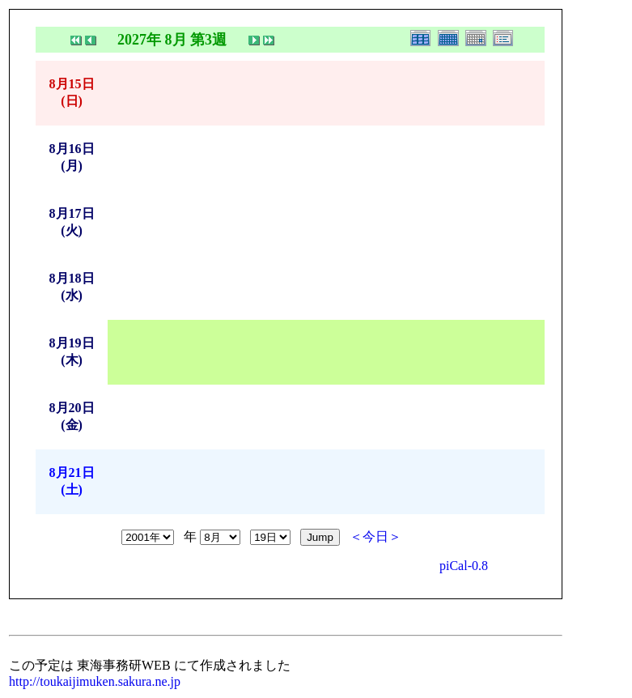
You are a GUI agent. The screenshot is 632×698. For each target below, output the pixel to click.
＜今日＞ (375, 536)
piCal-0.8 (463, 565)
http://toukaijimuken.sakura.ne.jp (94, 681)
